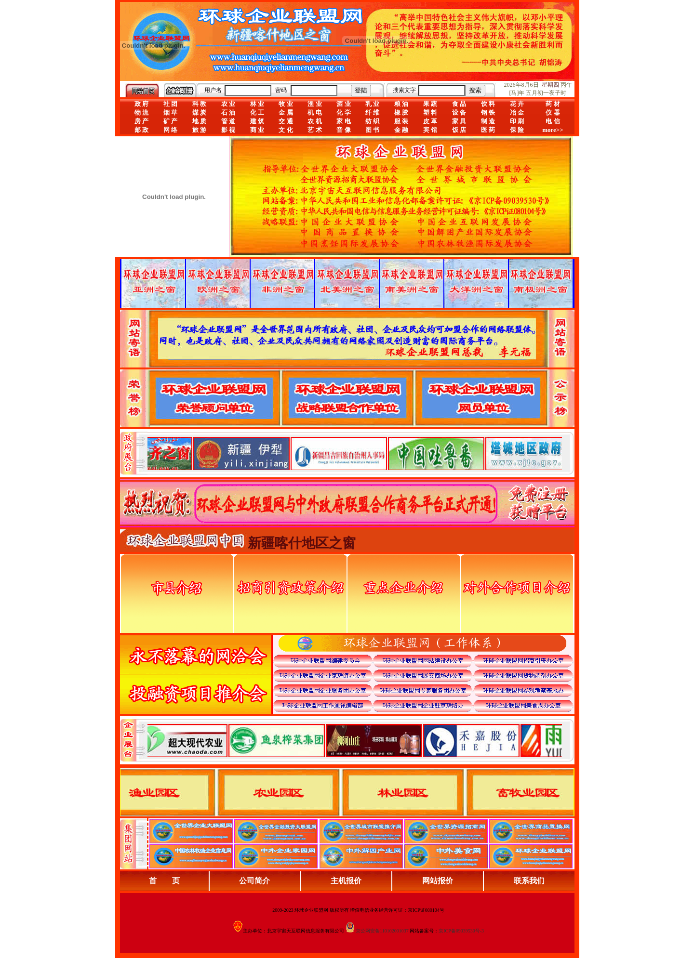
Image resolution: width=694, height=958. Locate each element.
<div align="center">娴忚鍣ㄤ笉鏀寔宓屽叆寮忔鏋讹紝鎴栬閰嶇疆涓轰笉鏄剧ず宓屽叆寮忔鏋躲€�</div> (354, 453)
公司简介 (254, 881)
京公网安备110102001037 (382, 930)
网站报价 (437, 881)
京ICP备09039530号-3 (461, 930)
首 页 (164, 881)
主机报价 (346, 881)
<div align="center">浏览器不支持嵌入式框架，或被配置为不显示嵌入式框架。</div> (354, 740)
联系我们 (529, 881)
